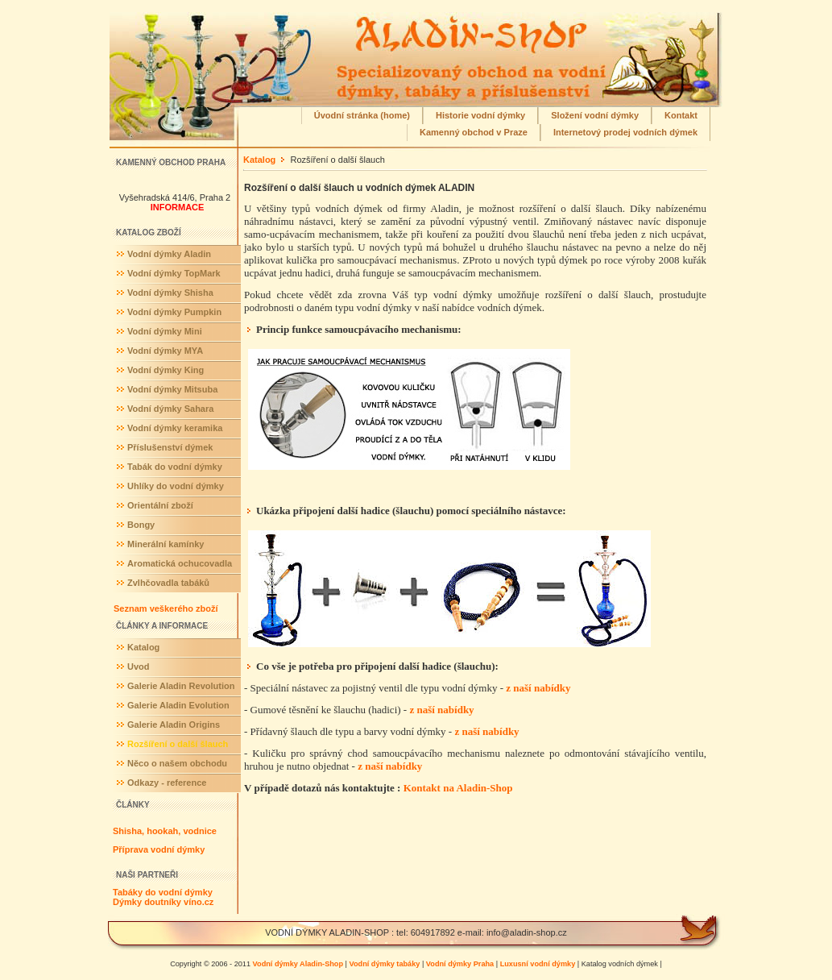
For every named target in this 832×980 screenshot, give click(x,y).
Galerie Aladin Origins (173, 724)
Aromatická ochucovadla (179, 563)
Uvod (138, 666)
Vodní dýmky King (165, 370)
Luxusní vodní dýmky (538, 964)
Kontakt (680, 115)
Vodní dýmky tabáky (385, 964)
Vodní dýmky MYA (165, 350)
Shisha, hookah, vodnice (165, 831)
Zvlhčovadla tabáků (168, 583)
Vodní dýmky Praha (460, 964)
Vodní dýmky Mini (164, 331)
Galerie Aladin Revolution (180, 686)
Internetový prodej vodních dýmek (625, 132)
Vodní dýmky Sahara (170, 408)
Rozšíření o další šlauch (177, 744)
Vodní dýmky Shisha (170, 292)
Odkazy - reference (166, 782)
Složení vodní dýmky (595, 115)
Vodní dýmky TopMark (174, 273)
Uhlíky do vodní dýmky (175, 486)
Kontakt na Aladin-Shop (458, 788)
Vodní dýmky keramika (174, 428)
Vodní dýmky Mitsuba (172, 389)
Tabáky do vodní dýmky (163, 892)
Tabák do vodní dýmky (174, 466)
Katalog (143, 647)
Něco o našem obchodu (177, 763)
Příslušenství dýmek (170, 447)
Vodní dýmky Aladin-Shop (298, 964)
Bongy (141, 524)
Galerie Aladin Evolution (178, 705)
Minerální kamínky (165, 544)
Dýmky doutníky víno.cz (163, 902)
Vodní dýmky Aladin (169, 254)
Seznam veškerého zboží (166, 608)
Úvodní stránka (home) (362, 115)
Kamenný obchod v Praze (474, 132)
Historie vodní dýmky (480, 115)
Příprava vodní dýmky (159, 849)
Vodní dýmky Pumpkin (174, 312)
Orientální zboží (160, 505)
